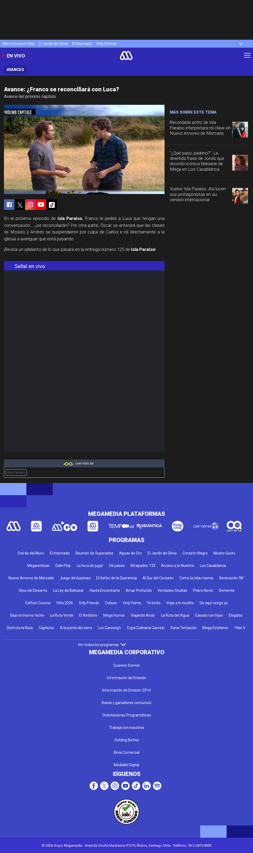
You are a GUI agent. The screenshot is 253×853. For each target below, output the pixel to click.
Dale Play (63, 565)
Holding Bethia (127, 740)
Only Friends (106, 44)
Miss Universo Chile (19, 44)
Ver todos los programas (102, 645)
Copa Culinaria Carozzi (146, 628)
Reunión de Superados (94, 553)
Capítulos (46, 628)
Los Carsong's (109, 628)
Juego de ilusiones (75, 578)
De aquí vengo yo (214, 603)
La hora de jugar (90, 565)
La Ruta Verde (61, 615)
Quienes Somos (126, 665)
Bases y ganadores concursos (126, 703)
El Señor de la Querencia (116, 578)
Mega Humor (114, 615)
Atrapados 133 (142, 565)
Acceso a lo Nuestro (177, 565)
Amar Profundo (139, 590)
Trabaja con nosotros (126, 727)
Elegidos (236, 615)
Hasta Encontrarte (105, 590)
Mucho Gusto (224, 553)
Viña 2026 (64, 603)
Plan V (240, 628)
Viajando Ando (143, 615)
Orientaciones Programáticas (126, 715)
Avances (15, 69)
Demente (227, 590)
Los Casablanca (213, 565)
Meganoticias (38, 565)
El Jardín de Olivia (53, 44)
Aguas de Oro (130, 553)
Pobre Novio (203, 590)
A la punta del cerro (76, 628)
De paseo (117, 565)
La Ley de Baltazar (68, 590)
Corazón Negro (195, 553)
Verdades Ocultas (172, 590)
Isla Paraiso (16, 472)
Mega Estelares (215, 628)
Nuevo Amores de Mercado (31, 578)
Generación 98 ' (232, 578)
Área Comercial (126, 752)
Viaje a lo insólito (180, 603)
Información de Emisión (126, 678)
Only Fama (132, 603)
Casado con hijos (209, 615)
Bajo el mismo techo (27, 615)
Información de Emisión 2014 (126, 690)
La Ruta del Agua (175, 615)
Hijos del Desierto (33, 590)
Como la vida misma (196, 578)
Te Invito (154, 603)
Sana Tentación (183, 628)
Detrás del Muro (31, 553)
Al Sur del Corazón (158, 578)
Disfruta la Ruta (20, 628)
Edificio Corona (37, 603)
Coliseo (111, 603)
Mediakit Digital (126, 765)
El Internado (82, 44)
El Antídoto (88, 615)
